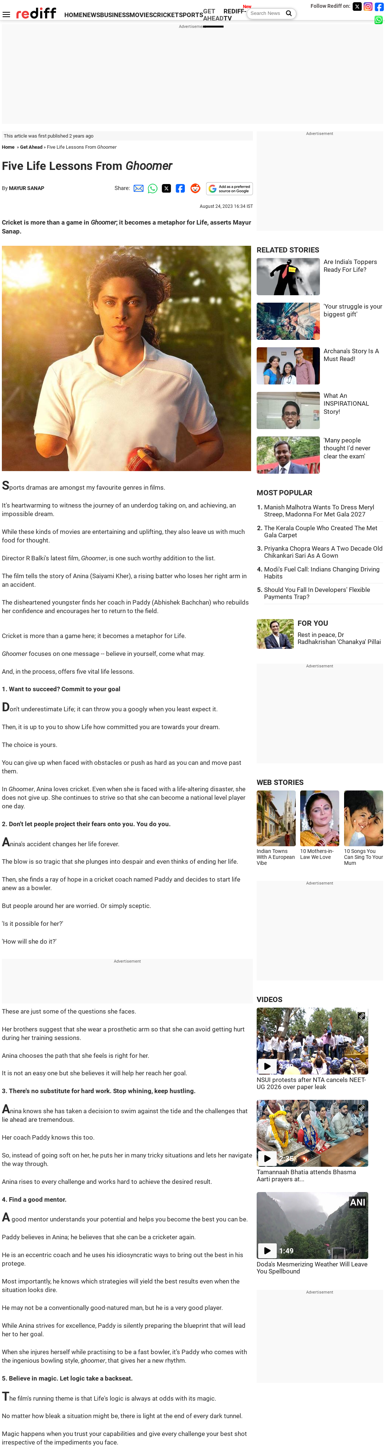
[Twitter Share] (165, 188)
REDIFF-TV (235, 15)
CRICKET (166, 15)
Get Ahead (31, 147)
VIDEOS (269, 999)
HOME (73, 15)
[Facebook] (379, 6)
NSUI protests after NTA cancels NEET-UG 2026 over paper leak (311, 1083)
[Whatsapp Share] (151, 188)
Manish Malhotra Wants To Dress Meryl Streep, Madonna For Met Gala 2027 (319, 511)
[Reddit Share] (194, 188)
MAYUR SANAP (26, 188)
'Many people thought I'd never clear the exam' (347, 448)
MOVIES (141, 15)
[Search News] (287, 13)
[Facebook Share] (180, 188)
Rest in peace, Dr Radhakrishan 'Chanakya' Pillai (339, 638)
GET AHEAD (213, 15)
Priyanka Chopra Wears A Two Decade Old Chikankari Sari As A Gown (323, 552)
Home (8, 147)
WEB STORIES (280, 782)
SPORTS (191, 15)
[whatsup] (379, 19)
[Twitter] (357, 6)
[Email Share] (137, 188)
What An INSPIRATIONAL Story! (346, 403)
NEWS (91, 15)
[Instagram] (368, 6)
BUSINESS (114, 15)
